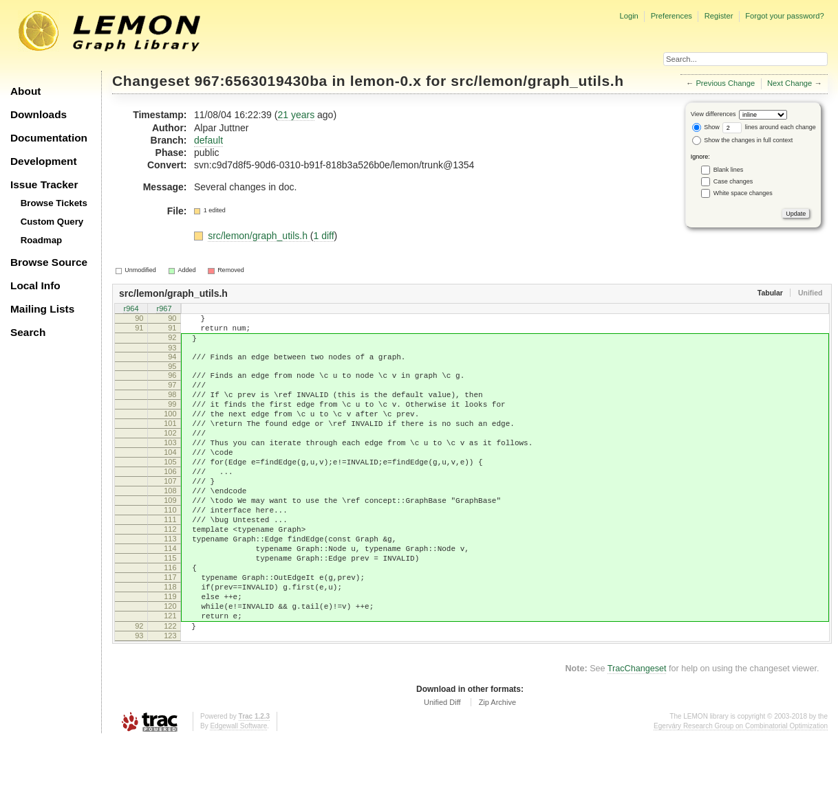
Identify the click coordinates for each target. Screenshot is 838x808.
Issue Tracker (44, 184)
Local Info (35, 285)
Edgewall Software (238, 794)
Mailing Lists (42, 309)
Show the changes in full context (742, 140)
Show (706, 127)
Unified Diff (442, 770)
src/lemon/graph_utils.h (537, 81)
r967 (163, 309)
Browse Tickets (54, 203)
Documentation (48, 138)
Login (628, 16)
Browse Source (48, 262)
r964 (130, 309)
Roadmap (42, 240)
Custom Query (52, 221)
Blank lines (728, 169)
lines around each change (769, 127)
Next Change (789, 83)
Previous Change (725, 83)
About (25, 91)
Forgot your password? (784, 16)
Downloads (38, 114)
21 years (295, 114)
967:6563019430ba (261, 81)
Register (719, 16)
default (208, 140)
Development (43, 161)
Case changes (733, 181)
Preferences (671, 16)
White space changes (743, 193)
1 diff (324, 235)
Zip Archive (497, 770)
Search (27, 332)
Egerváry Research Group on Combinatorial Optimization (741, 794)
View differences (713, 114)
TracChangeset (637, 736)
